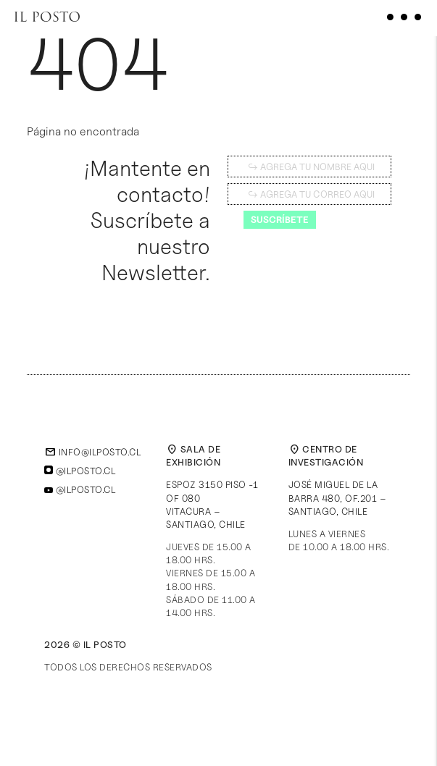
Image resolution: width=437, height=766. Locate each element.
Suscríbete (280, 219)
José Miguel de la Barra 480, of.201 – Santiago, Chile (337, 497)
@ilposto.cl (79, 470)
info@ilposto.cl (92, 452)
